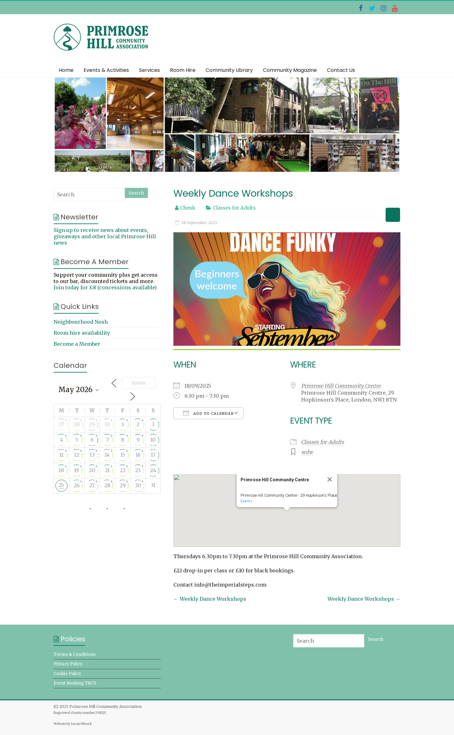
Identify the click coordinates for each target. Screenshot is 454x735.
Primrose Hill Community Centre (341, 386)
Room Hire (182, 70)
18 (61, 470)
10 (153, 440)
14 (107, 455)
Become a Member (77, 344)
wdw (307, 452)
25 (61, 485)
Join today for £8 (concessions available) (105, 287)
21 (107, 470)
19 (76, 470)
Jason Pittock (81, 724)
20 (92, 470)
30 (107, 424)
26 (77, 485)
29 (92, 424)
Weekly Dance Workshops (209, 599)
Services (149, 70)
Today (138, 383)
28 (77, 424)
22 (122, 470)
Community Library (229, 70)
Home (66, 70)
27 (61, 424)
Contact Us (341, 70)
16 (138, 455)
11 (61, 455)
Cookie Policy (67, 673)
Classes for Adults (234, 208)
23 (138, 470)
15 (122, 455)
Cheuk (187, 208)
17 (153, 455)
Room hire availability (82, 333)
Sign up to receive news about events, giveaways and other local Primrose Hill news (105, 236)
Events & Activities (106, 70)
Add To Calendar (208, 413)
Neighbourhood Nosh (81, 322)
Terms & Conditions (75, 654)
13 (92, 455)
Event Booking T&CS (75, 683)
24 (153, 470)
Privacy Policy (68, 664)
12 (76, 455)
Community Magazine (290, 70)
